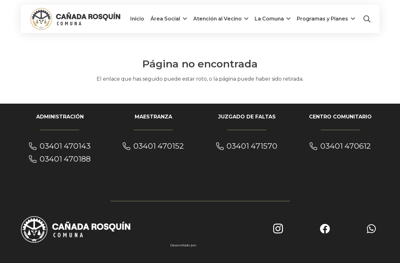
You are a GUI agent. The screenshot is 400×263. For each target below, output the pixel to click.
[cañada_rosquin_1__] (75, 19)
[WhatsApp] (371, 228)
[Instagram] (278, 228)
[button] (367, 19)
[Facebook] (325, 228)
